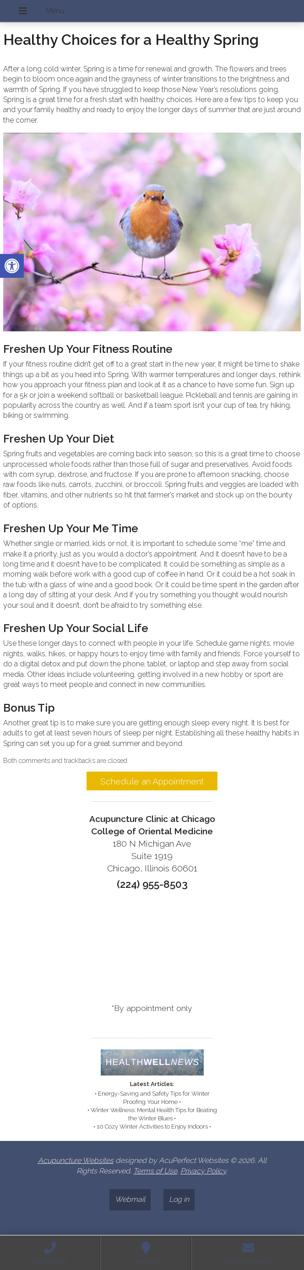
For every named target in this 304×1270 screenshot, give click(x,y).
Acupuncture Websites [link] (76, 1160)
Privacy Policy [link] (203, 1171)
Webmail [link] (130, 1199)
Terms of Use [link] (155, 1171)
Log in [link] (179, 1199)
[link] (12, 266)
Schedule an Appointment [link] (152, 781)
